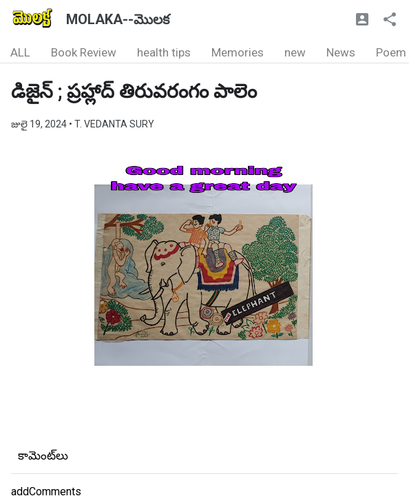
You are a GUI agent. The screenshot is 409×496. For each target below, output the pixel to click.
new (295, 52)
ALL (20, 52)
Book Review (83, 52)
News (340, 52)
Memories (237, 52)
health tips (164, 52)
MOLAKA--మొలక (117, 19)
